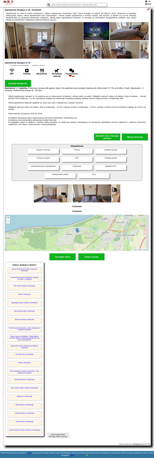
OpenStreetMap (144, 249)
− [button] (8, 222)
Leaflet (135, 249)
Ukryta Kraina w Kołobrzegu (24, 421)
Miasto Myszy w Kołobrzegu (24, 405)
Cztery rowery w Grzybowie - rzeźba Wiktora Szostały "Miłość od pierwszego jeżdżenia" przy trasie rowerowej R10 (24, 338)
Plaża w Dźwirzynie (24, 294)
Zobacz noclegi (91, 257)
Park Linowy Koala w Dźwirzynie (24, 311)
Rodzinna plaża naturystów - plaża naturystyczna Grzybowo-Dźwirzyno (24, 328)
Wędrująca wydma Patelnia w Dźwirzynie (24, 303)
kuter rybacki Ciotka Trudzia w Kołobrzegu (24, 388)
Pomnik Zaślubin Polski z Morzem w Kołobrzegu (24, 430)
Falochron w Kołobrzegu (24, 396)
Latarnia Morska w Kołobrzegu (24, 413)
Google (29, 453)
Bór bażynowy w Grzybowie (24, 354)
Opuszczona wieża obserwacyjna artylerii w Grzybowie (24, 346)
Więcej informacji (135, 137)
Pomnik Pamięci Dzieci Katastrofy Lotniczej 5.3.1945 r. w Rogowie (24, 278)
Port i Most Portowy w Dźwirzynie (24, 286)
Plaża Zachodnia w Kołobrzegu (24, 379)
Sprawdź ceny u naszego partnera (107, 137)
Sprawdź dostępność (18, 83)
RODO (72, 455)
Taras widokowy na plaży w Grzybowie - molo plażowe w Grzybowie (24, 372)
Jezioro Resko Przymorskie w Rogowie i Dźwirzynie (24, 270)
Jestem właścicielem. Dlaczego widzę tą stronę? (58, 435)
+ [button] (8, 218)
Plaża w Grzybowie (24, 363)
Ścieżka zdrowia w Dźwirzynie (24, 319)
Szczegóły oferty (62, 257)
